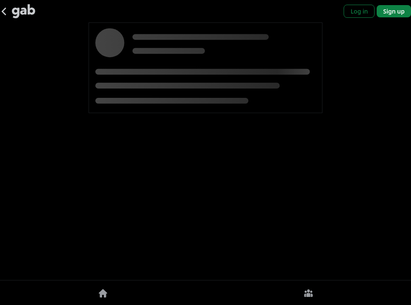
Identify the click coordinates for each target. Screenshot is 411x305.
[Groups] (308, 292)
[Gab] (23, 11)
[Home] (103, 292)
